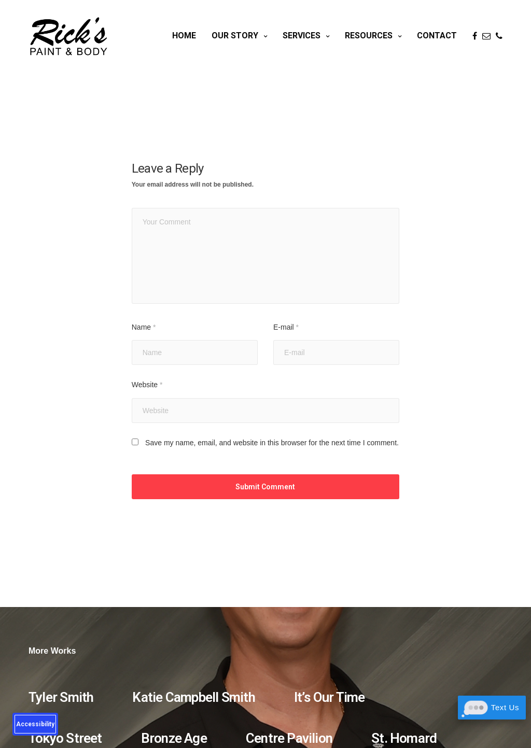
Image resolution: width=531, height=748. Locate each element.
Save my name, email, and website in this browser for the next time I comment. (272, 443)
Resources (369, 35)
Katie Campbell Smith (193, 697)
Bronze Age (174, 738)
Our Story (235, 35)
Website (147, 384)
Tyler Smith (61, 697)
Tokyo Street (65, 738)
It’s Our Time (329, 697)
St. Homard (404, 738)
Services (301, 35)
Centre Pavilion (289, 738)
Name (144, 327)
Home (184, 35)
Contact (437, 35)
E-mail (286, 327)
